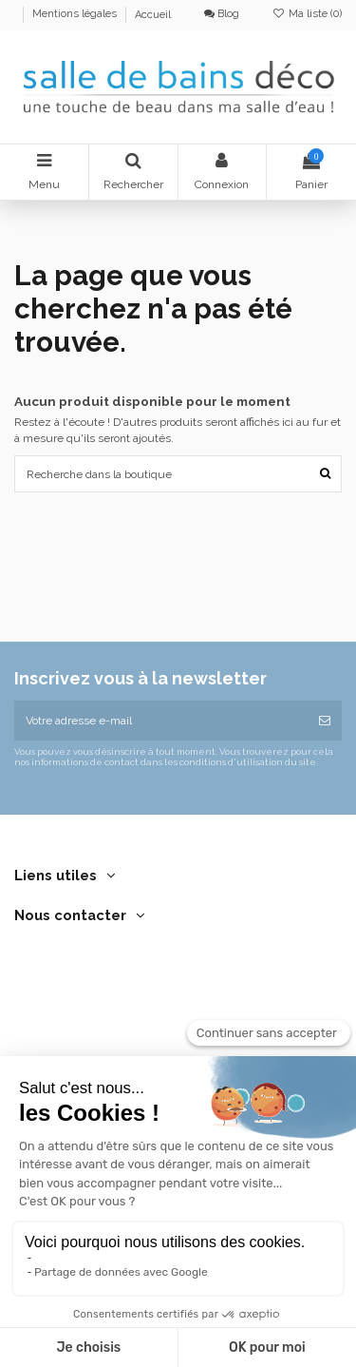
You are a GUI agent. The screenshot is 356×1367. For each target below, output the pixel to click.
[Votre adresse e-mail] (161, 721)
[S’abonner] (325, 721)
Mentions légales (76, 15)
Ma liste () (307, 14)
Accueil (153, 15)
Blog (221, 14)
